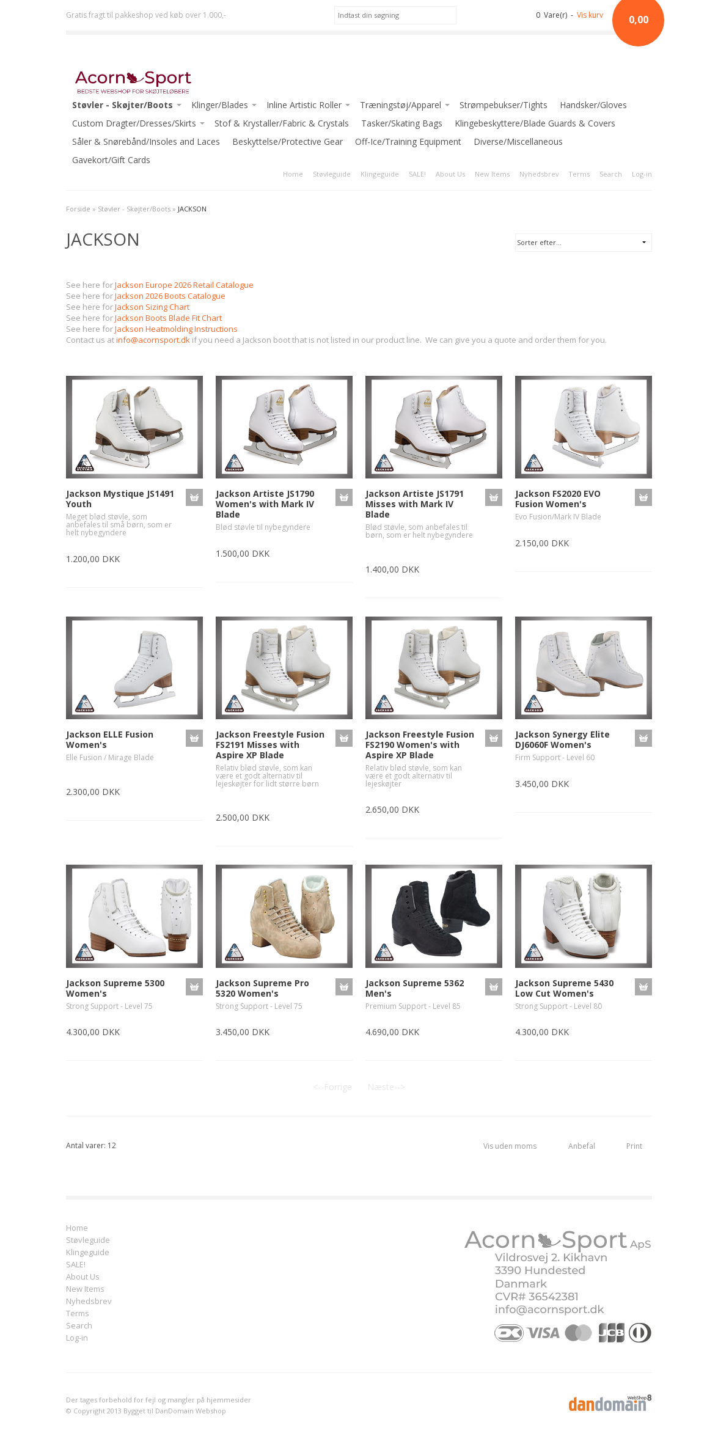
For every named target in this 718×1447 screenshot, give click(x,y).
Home (293, 173)
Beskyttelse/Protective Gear (287, 141)
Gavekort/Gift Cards (111, 160)
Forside (78, 208)
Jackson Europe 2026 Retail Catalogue (184, 284)
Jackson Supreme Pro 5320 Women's (262, 988)
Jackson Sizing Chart (152, 306)
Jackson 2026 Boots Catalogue (170, 295)
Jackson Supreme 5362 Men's (414, 988)
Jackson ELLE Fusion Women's (109, 739)
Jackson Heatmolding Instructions (176, 328)
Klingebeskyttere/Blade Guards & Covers (535, 123)
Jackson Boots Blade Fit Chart (168, 317)
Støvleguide (332, 173)
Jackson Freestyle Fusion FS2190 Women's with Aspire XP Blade (419, 744)
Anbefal (581, 1146)
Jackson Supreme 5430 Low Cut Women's (564, 988)
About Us (450, 173)
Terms (579, 173)
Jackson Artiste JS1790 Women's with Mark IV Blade (265, 504)
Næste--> (386, 1087)
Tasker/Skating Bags (401, 123)
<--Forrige (332, 1087)
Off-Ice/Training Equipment (408, 141)
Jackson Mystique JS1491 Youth (120, 499)
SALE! (417, 173)
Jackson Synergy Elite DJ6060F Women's (562, 739)
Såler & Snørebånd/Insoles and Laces (146, 141)
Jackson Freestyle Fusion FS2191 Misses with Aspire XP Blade (270, 744)
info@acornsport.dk (153, 339)
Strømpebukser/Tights (504, 105)
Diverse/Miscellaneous (518, 141)
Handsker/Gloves (593, 105)
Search (610, 173)
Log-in (642, 173)
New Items (492, 173)
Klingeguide (380, 173)
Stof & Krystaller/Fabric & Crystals (281, 123)
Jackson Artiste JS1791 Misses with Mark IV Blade (414, 504)
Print (634, 1146)
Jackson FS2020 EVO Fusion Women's (558, 499)
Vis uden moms (510, 1146)
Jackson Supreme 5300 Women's (115, 988)
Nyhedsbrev (539, 173)
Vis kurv (590, 15)
